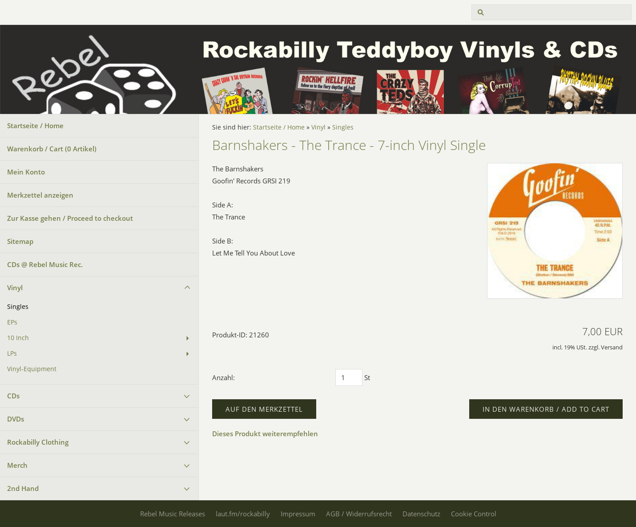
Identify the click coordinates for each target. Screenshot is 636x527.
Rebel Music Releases (172, 513)
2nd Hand (23, 488)
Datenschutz (421, 513)
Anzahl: (223, 377)
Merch (17, 465)
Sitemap (20, 241)
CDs (13, 395)
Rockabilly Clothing (37, 442)
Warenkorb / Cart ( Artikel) (52, 148)
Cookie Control (473, 513)
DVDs (15, 418)
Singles (17, 307)
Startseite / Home (35, 125)
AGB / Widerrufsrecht (359, 513)
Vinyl (15, 287)
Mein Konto (26, 171)
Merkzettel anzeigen (40, 195)
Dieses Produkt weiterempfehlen (265, 433)
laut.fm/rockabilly (243, 513)
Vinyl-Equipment (31, 369)
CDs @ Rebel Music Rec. (45, 264)
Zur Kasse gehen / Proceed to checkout (70, 218)
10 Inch (18, 338)
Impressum (298, 513)
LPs (12, 353)
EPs (12, 322)
